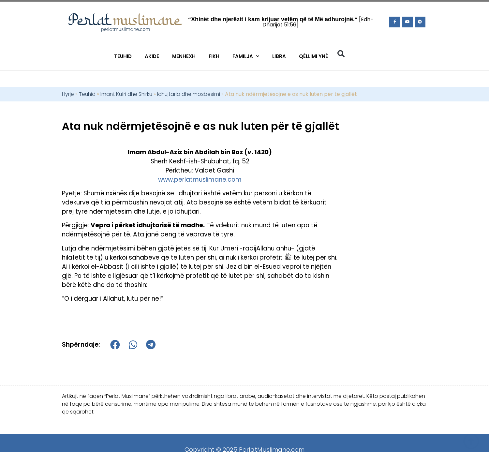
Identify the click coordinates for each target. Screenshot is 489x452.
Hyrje (68, 94)
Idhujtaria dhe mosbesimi (188, 94)
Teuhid (123, 56)
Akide (152, 56)
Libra (279, 56)
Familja (245, 56)
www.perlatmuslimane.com (200, 179)
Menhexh (184, 56)
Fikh (214, 56)
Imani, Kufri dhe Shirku (126, 94)
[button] (341, 53)
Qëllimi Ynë (313, 56)
